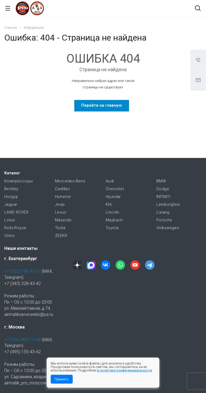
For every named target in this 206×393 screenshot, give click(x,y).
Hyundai (113, 196)
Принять (62, 379)
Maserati (63, 220)
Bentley (11, 188)
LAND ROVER (16, 212)
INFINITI (163, 196)
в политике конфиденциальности (124, 370)
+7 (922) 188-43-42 (22, 271)
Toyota (112, 227)
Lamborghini (168, 204)
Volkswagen (167, 227)
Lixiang (163, 212)
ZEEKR (61, 235)
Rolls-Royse (15, 227)
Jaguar (10, 204)
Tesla (60, 227)
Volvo (9, 235)
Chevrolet (115, 188)
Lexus (60, 212)
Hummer (63, 196)
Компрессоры (18, 181)
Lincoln (112, 212)
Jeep (60, 204)
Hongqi (11, 196)
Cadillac (62, 188)
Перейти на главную (101, 105)
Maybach (114, 220)
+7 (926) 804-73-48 (22, 339)
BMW (161, 181)
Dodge (162, 188)
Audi (110, 181)
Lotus (9, 220)
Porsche (164, 220)
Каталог (12, 173)
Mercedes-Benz (70, 181)
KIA (109, 204)
